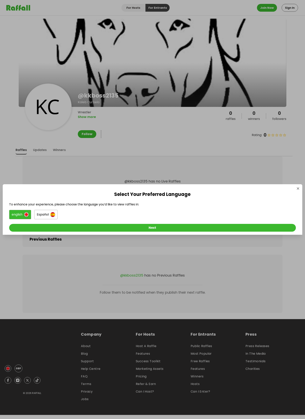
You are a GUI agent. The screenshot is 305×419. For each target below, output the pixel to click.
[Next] (152, 228)
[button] (109, 215)
